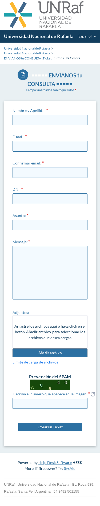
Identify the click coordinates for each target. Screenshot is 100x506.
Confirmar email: (27, 163)
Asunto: (19, 215)
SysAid (69, 468)
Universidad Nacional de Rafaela (38, 36)
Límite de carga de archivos (35, 362)
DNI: (17, 189)
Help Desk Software (55, 462)
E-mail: (19, 136)
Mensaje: (20, 241)
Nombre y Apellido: (29, 110)
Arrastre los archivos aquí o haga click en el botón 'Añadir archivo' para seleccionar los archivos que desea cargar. (50, 332)
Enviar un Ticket (50, 427)
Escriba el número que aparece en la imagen (49, 394)
